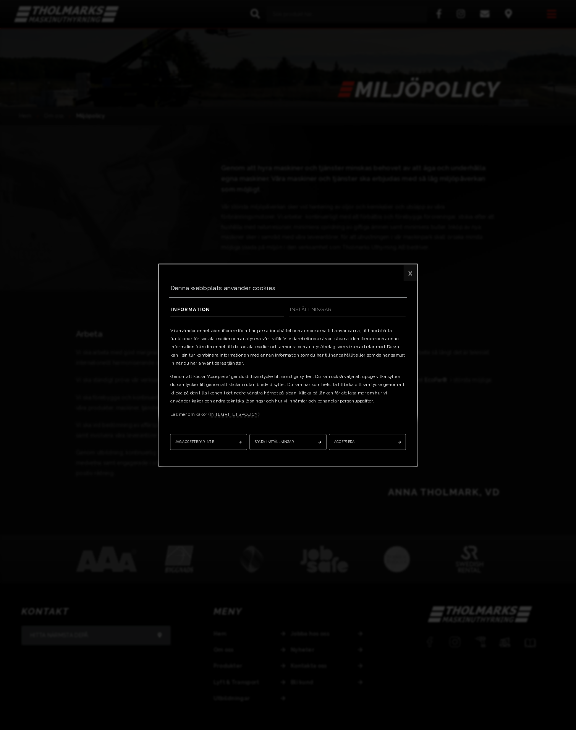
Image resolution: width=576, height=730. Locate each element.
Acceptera (344, 442)
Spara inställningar (274, 442)
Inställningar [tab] (311, 309)
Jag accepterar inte (194, 442)
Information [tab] (190, 309)
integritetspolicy (234, 414)
